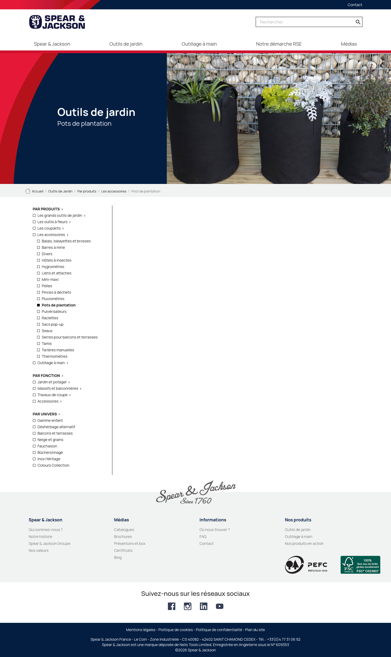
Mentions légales (140, 629)
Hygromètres (53, 266)
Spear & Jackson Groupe (49, 543)
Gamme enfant (50, 420)
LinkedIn (203, 606)
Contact (355, 4)
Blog (118, 557)
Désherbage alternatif (56, 426)
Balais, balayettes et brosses (66, 240)
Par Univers (45, 413)
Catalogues (124, 529)
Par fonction (46, 375)
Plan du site (255, 629)
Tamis (47, 343)
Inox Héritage (49, 458)
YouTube (219, 606)
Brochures (123, 536)
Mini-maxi (50, 279)
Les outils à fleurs (53, 221)
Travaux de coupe (53, 394)
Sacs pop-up (53, 324)
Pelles (47, 285)
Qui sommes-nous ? (46, 529)
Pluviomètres (53, 298)
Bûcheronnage (50, 452)
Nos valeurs (39, 550)
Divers (47, 253)
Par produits (46, 208)
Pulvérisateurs (54, 311)
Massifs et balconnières (58, 388)
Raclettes (50, 317)
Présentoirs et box (130, 543)
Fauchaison (47, 446)
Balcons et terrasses (55, 433)
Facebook (171, 606)
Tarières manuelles (58, 349)
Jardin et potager (52, 381)
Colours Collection (53, 465)
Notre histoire (40, 536)
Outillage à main (51, 362)
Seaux (47, 330)
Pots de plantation (59, 305)
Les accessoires (51, 234)
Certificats (123, 550)
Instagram (187, 606)
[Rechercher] (309, 22)
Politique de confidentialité (219, 629)
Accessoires (48, 401)
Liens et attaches (57, 273)
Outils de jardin (298, 529)
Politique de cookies (176, 629)
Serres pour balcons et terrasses (70, 337)
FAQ (203, 536)
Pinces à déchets (56, 292)
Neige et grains (51, 439)
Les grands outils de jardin (60, 215)
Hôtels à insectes (57, 260)
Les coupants (49, 228)
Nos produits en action (304, 543)
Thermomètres (55, 356)
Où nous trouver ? (215, 529)
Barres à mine (53, 247)
